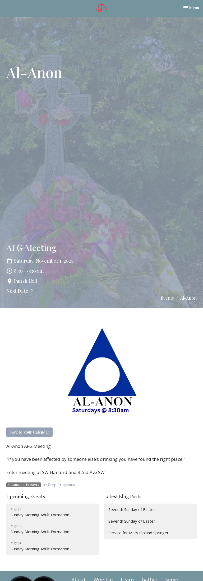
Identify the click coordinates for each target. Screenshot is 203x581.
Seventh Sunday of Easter (131, 509)
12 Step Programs (59, 484)
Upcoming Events (25, 496)
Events (167, 298)
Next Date (20, 291)
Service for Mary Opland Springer (138, 532)
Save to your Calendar (29, 432)
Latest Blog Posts (122, 496)
